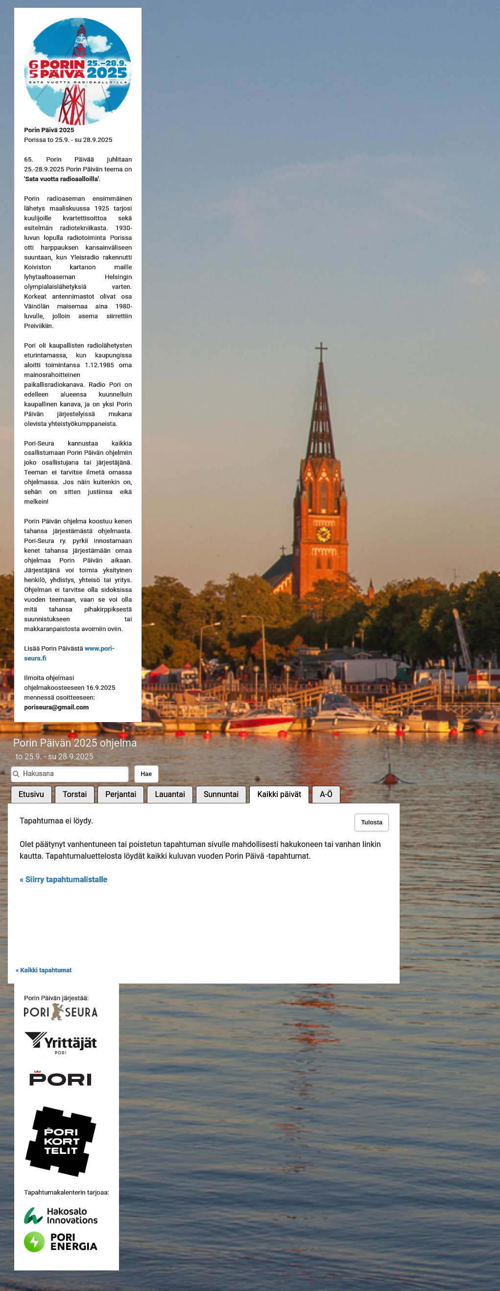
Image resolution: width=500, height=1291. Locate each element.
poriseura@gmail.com (56, 707)
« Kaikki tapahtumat (43, 970)
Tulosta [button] (371, 822)
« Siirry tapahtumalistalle (63, 879)
